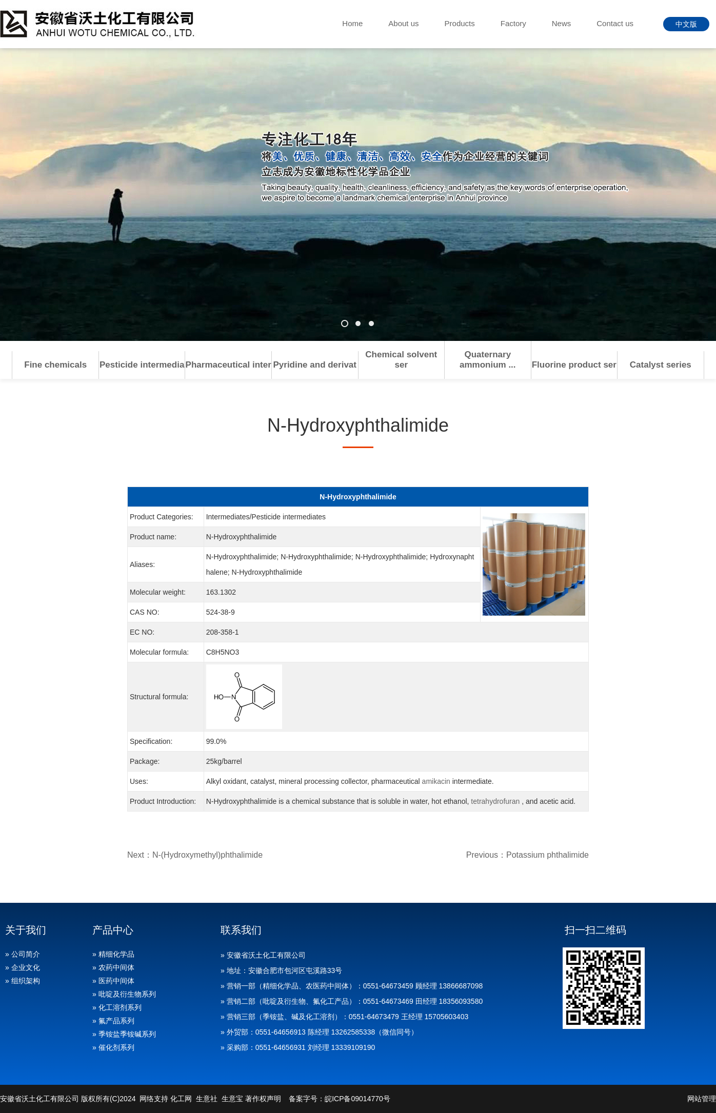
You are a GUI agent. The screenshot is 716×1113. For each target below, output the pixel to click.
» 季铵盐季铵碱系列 (124, 1034)
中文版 (686, 24)
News (561, 23)
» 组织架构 (22, 981)
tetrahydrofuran (495, 801)
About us (403, 23)
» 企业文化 (22, 967)
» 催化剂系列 (113, 1047)
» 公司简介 (22, 954)
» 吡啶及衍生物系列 (124, 994)
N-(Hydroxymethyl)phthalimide (207, 855)
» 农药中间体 (113, 967)
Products (460, 23)
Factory (513, 23)
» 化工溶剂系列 (117, 1007)
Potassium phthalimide (547, 855)
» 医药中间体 (113, 981)
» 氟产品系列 (113, 1021)
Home (352, 23)
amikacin (436, 781)
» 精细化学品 (113, 954)
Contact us (614, 23)
